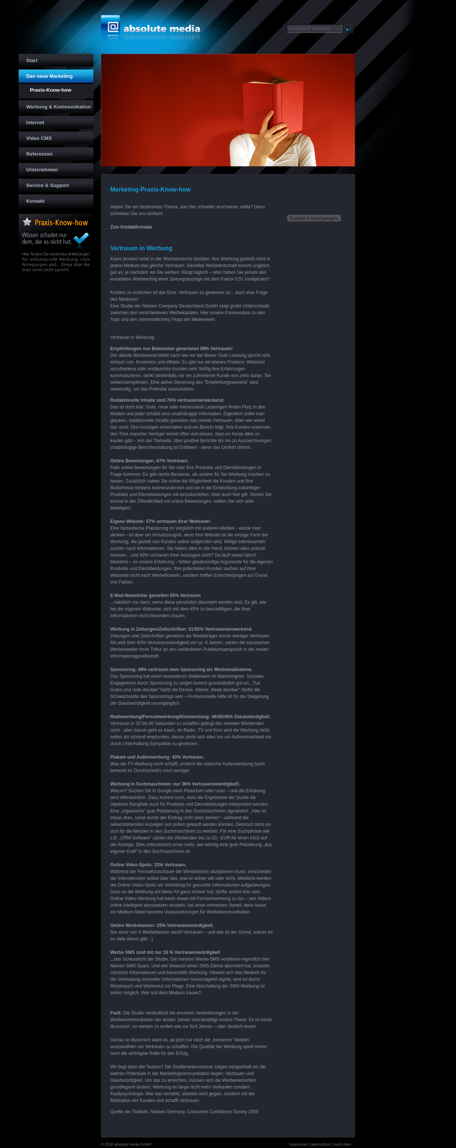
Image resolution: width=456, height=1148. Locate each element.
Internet (31, 120)
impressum (298, 1144)
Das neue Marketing (46, 74)
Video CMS (35, 136)
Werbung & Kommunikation (55, 105)
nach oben (342, 1144)
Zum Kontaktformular (131, 227)
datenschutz (321, 1144)
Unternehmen (38, 167)
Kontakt (31, 199)
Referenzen (36, 152)
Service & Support (44, 183)
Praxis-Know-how (45, 89)
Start (28, 58)
